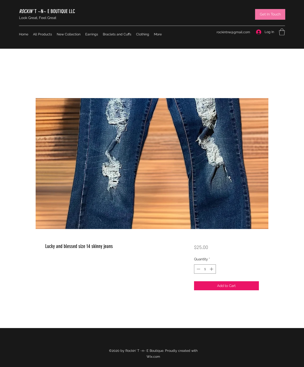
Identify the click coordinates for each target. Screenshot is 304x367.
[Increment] (212, 269)
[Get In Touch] (270, 14)
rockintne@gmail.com (233, 32)
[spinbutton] (205, 269)
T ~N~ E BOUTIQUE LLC (47, 11)
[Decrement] (198, 269)
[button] (282, 32)
